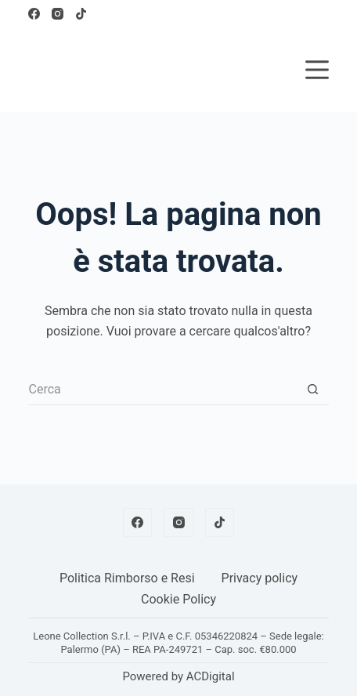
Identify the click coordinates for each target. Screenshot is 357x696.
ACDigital (210, 676)
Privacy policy (260, 578)
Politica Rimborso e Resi (127, 578)
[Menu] (317, 70)
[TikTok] (81, 14)
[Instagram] (57, 14)
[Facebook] (34, 14)
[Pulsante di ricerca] (313, 389)
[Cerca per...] (162, 389)
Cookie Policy (178, 599)
